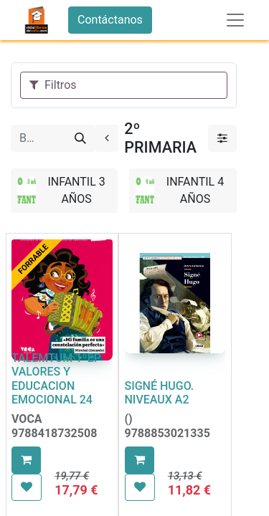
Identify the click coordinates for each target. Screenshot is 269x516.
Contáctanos (110, 20)
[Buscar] (80, 138)
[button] (26, 460)
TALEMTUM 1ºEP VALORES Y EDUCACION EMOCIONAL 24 (56, 378)
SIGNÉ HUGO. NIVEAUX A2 (159, 392)
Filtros (53, 85)
